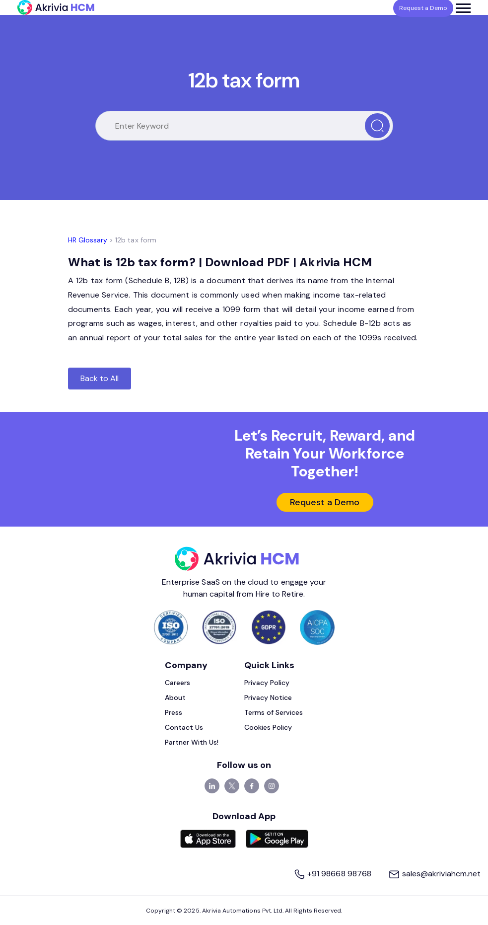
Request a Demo (325, 502)
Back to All (99, 378)
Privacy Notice (268, 697)
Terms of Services (273, 712)
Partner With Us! (192, 742)
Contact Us (184, 727)
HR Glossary (88, 239)
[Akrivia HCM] (55, 7)
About (175, 697)
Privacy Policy (267, 682)
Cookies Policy (268, 727)
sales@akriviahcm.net (434, 873)
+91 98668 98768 (333, 873)
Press (173, 712)
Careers (177, 682)
